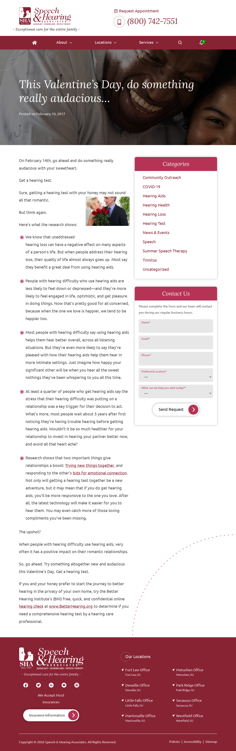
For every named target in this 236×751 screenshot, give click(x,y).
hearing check (31, 606)
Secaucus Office (189, 702)
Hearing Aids (154, 196)
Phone (146, 355)
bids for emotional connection (100, 473)
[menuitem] (34, 42)
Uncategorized (156, 269)
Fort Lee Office (137, 672)
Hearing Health (156, 205)
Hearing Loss (154, 214)
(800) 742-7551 (146, 21)
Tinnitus (150, 260)
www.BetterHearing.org (71, 606)
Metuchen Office (189, 672)
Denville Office (137, 687)
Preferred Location (154, 371)
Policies (174, 741)
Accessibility (192, 741)
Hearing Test (154, 223)
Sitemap (211, 741)
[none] (64, 42)
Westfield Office (189, 718)
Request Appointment (137, 11)
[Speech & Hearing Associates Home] (64, 18)
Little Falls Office (139, 702)
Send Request (170, 409)
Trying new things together (89, 465)
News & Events (156, 232)
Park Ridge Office (190, 687)
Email (146, 338)
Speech (149, 241)
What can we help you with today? (164, 387)
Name (146, 322)
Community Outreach (162, 177)
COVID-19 (151, 186)
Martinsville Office (140, 718)
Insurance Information (47, 715)
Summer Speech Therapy (165, 251)
